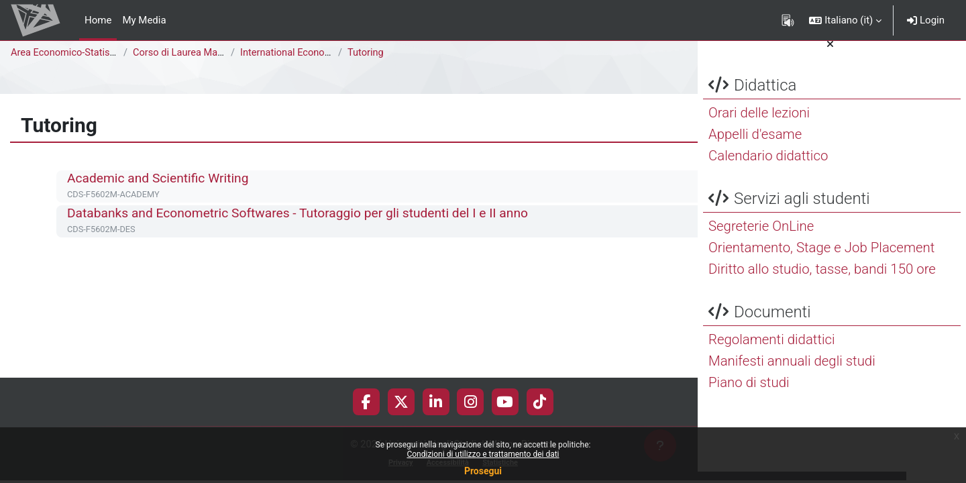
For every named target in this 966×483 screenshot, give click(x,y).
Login (926, 20)
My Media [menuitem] (144, 20)
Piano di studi (749, 394)
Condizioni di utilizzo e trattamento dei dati (483, 454)
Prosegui (483, 471)
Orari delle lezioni (759, 124)
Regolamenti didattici (771, 351)
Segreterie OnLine (761, 237)
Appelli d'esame (755, 146)
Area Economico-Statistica (70, 53)
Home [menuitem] (98, 20)
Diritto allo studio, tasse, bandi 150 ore (822, 280)
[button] (845, 20)
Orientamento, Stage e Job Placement (821, 259)
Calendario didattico (768, 167)
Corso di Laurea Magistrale (193, 53)
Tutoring (365, 53)
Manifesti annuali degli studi (791, 372)
